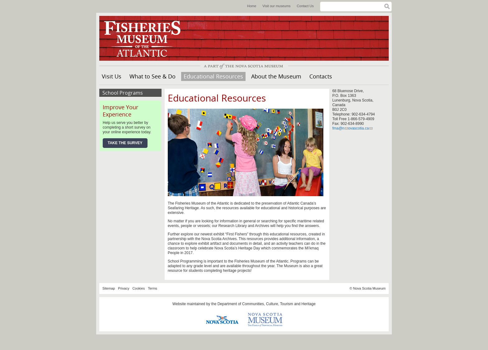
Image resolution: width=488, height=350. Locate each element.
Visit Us (111, 76)
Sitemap (108, 288)
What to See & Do (152, 76)
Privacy (123, 288)
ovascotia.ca (360, 128)
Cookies (138, 288)
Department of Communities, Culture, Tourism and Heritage (267, 304)
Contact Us (305, 6)
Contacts (320, 76)
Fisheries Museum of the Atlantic (146, 38)
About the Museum (276, 76)
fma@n (340, 128)
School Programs (122, 92)
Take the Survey (125, 143)
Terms (152, 288)
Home (251, 6)
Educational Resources (213, 76)
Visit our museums (276, 6)
